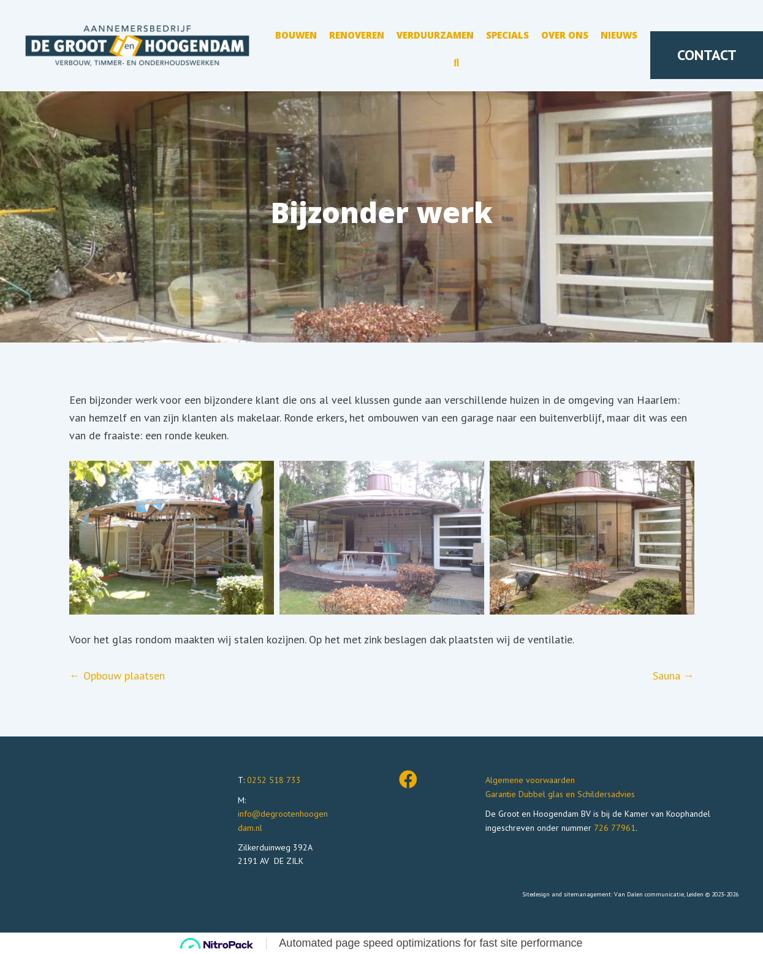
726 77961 (615, 827)
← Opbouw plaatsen (117, 675)
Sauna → (673, 675)
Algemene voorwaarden (530, 780)
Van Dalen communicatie (649, 894)
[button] (456, 65)
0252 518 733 (274, 780)
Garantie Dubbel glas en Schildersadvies (560, 794)
